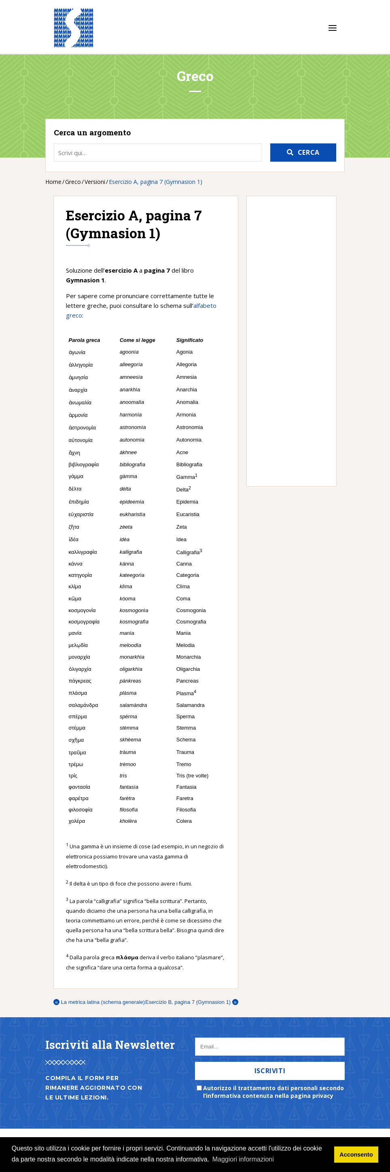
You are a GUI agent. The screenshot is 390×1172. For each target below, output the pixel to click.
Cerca (309, 152)
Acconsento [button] (356, 1154)
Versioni (95, 182)
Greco (73, 182)
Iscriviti (270, 1070)
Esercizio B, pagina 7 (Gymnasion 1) (191, 1002)
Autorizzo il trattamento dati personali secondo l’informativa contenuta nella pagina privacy (273, 1091)
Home (53, 182)
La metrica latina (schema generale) (99, 1002)
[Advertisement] (287, 341)
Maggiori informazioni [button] (243, 1159)
